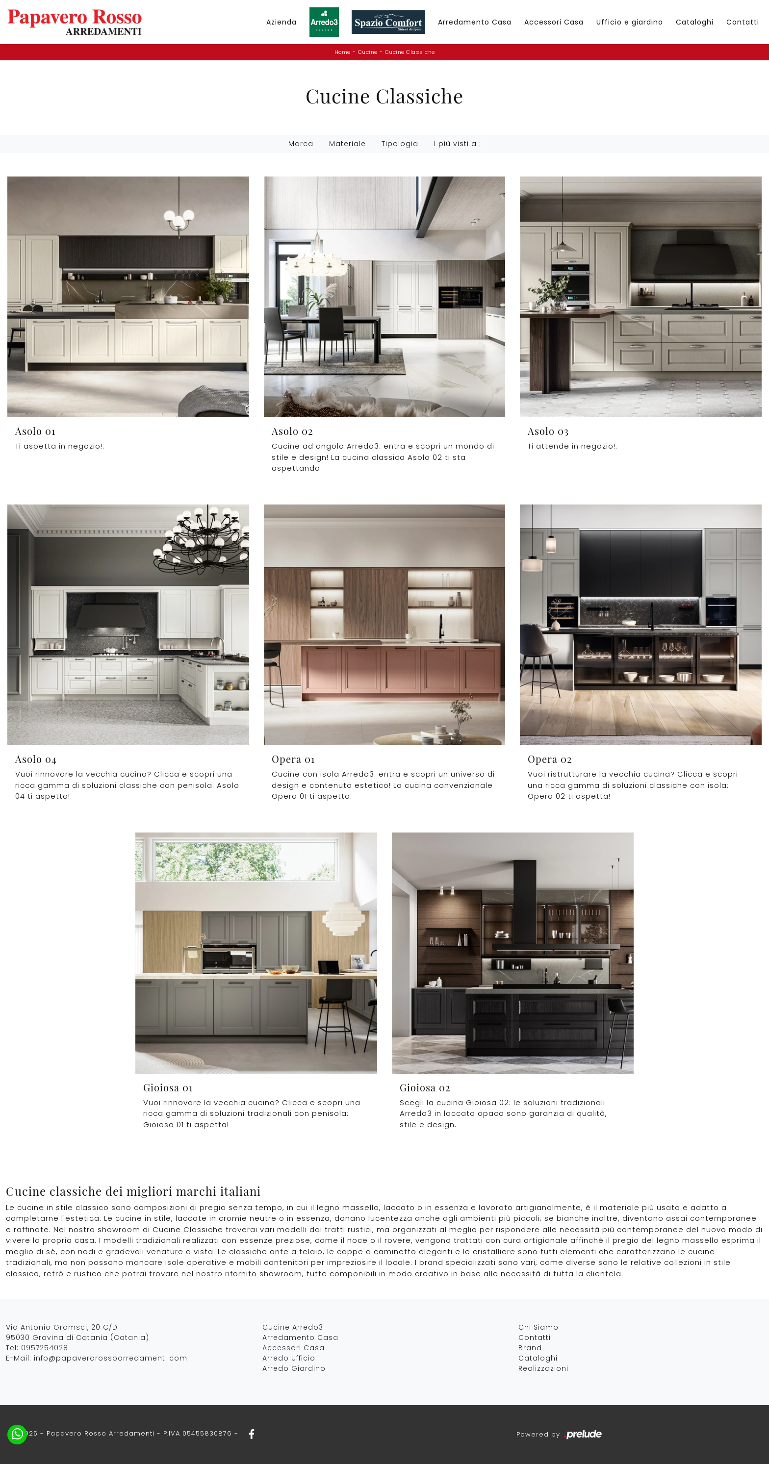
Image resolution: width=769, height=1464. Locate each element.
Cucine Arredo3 (292, 1327)
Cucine (368, 52)
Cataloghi (695, 22)
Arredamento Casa (475, 22)
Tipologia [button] (400, 144)
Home (342, 52)
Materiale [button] (347, 144)
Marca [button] (300, 144)
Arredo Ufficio (288, 1358)
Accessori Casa (554, 22)
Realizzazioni (543, 1368)
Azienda (281, 22)
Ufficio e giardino (629, 22)
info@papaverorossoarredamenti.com (110, 1358)
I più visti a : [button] (457, 144)
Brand (530, 1348)
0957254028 (44, 1348)
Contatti (742, 22)
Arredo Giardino (294, 1368)
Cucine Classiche (410, 52)
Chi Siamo (538, 1327)
